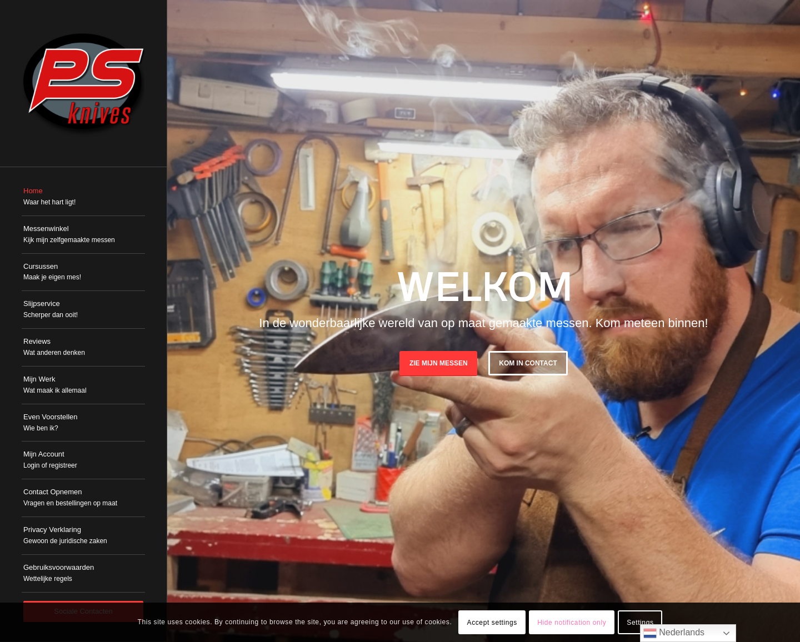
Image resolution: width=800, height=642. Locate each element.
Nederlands (673, 633)
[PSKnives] (83, 83)
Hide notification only (571, 622)
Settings (640, 622)
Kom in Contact (528, 363)
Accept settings (492, 622)
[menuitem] (83, 197)
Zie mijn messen (438, 363)
